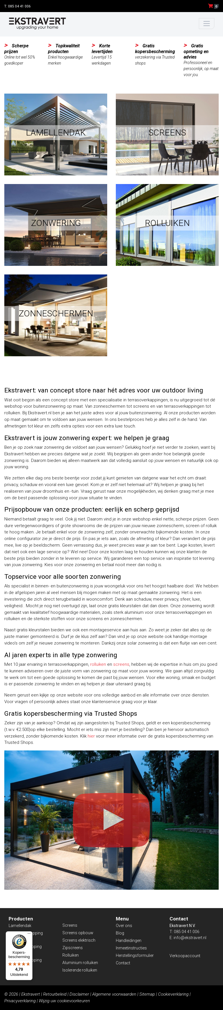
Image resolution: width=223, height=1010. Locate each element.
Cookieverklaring (173, 994)
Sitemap (147, 994)
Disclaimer (79, 994)
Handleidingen (128, 940)
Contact (123, 963)
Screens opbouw (77, 932)
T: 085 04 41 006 (17, 6)
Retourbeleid (54, 994)
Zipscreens (72, 947)
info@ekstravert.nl (190, 937)
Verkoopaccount (185, 955)
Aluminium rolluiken (80, 962)
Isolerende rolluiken (79, 970)
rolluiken (98, 664)
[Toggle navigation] (207, 23)
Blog (120, 933)
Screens (69, 925)
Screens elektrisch (78, 940)
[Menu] (29, 934)
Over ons (124, 925)
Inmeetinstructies (131, 948)
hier (91, 736)
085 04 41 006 (186, 931)
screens (121, 664)
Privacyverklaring (20, 1000)
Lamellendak (20, 925)
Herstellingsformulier (135, 955)
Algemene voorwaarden (114, 994)
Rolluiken (70, 955)
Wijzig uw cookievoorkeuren (64, 1000)
